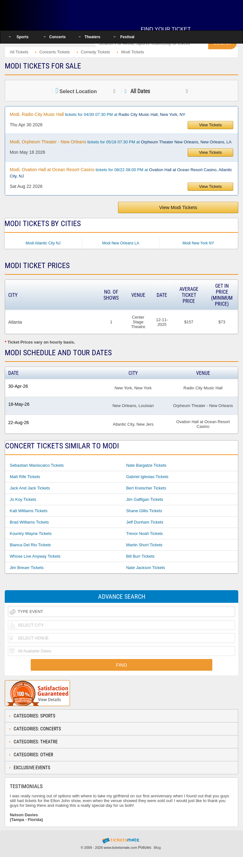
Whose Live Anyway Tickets (35, 556)
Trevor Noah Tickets (144, 533)
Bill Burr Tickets (140, 556)
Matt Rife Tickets (25, 476)
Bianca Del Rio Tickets (30, 544)
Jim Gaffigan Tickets (144, 499)
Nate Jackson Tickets (145, 567)
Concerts (57, 37)
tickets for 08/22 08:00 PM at (121, 172)
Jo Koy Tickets (23, 499)
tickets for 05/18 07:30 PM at (121, 141)
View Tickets (210, 125)
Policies (144, 847)
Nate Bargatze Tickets (146, 465)
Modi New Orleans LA (120, 243)
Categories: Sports (34, 716)
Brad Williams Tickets (29, 522)
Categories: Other (33, 755)
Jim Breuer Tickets (27, 567)
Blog (157, 847)
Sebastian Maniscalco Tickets (37, 465)
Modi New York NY (198, 243)
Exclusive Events (32, 767)
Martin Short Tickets (144, 544)
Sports (22, 37)
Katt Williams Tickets (28, 510)
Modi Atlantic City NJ (43, 243)
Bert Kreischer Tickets (146, 488)
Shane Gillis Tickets (144, 510)
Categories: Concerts (37, 729)
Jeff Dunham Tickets (145, 522)
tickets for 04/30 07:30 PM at (97, 114)
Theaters (92, 37)
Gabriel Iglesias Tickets (147, 476)
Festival (127, 37)
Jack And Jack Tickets (30, 488)
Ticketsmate (45, 13)
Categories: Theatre (36, 742)
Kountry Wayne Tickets (31, 533)
